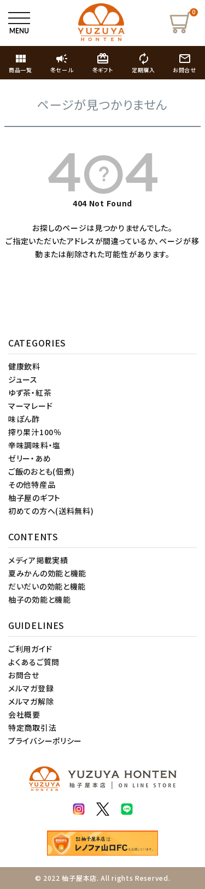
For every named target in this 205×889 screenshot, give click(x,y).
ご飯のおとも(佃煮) (41, 471)
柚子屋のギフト (34, 497)
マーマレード (30, 405)
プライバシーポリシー (45, 740)
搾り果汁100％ (35, 431)
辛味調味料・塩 (34, 445)
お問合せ (23, 674)
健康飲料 (24, 366)
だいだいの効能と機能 (47, 586)
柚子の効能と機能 (39, 599)
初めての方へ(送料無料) (50, 510)
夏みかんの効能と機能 (47, 573)
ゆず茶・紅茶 (29, 392)
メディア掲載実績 (38, 560)
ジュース (23, 379)
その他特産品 (31, 484)
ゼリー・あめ (29, 458)
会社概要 (24, 714)
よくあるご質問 (34, 661)
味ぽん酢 (24, 418)
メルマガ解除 (31, 701)
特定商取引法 (32, 727)
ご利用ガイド (30, 648)
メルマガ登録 (31, 688)
